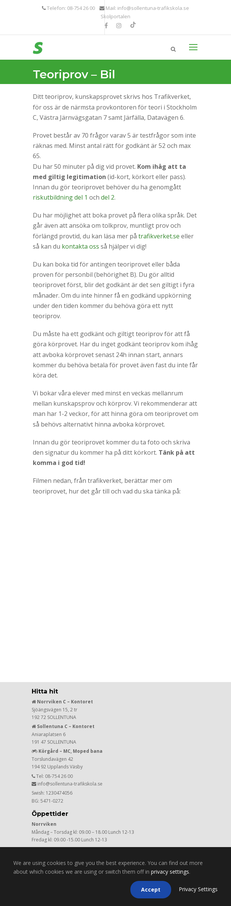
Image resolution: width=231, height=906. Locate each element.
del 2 (107, 197)
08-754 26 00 (59, 776)
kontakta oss (80, 246)
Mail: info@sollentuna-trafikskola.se (146, 8)
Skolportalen (115, 16)
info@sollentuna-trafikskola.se (70, 784)
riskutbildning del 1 (60, 197)
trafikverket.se (159, 236)
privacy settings (170, 871)
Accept (150, 889)
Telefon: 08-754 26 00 (70, 8)
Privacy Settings (198, 889)
